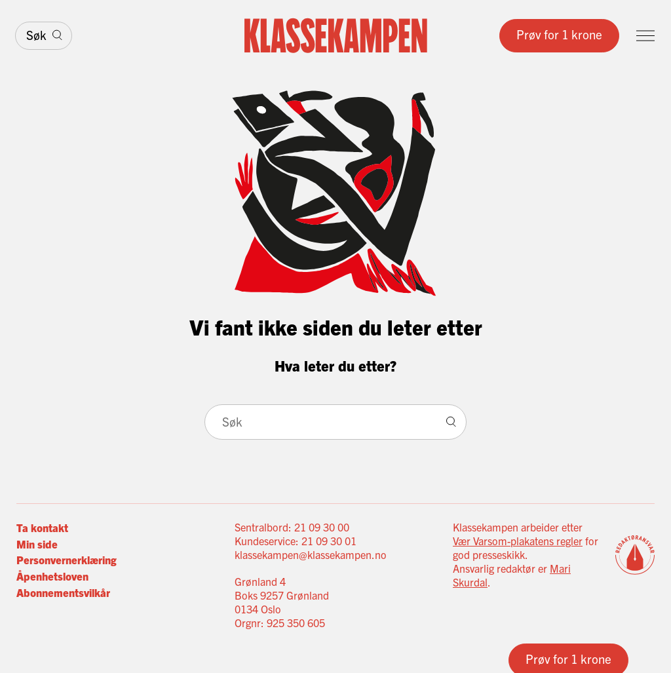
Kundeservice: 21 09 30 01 (295, 540)
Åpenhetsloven (52, 576)
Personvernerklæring (66, 559)
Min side (37, 543)
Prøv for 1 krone (559, 34)
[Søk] (43, 36)
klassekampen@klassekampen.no (311, 554)
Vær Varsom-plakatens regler (518, 540)
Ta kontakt (42, 527)
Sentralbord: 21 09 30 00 (292, 526)
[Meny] (645, 35)
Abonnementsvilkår (63, 592)
